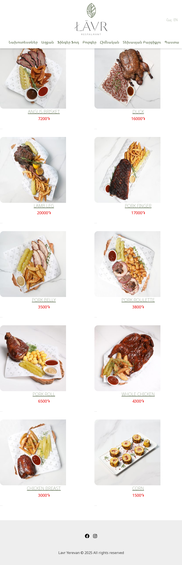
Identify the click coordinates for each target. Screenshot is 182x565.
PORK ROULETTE (138, 300)
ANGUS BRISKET (44, 112)
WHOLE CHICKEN (138, 394)
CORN (138, 488)
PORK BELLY (44, 300)
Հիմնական (109, 42)
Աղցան (47, 42)
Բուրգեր (89, 42)
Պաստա (171, 42)
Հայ (169, 19)
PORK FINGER (138, 206)
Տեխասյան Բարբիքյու (142, 42)
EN (176, 19)
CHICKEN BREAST (44, 488)
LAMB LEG (44, 206)
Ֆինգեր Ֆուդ (68, 42)
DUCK (138, 112)
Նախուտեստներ (23, 42)
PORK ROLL (44, 394)
